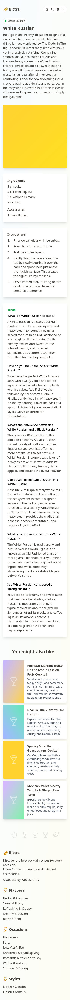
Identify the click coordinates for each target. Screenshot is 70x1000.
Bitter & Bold (12, 919)
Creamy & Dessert (15, 914)
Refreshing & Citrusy (17, 908)
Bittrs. (11, 9)
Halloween (10, 937)
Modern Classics (14, 987)
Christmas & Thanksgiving (21, 953)
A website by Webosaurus (21, 880)
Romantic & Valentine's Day (22, 958)
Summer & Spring (15, 968)
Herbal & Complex (15, 898)
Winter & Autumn (15, 963)
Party (6, 942)
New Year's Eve (13, 948)
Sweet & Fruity (13, 903)
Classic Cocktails (14, 992)
